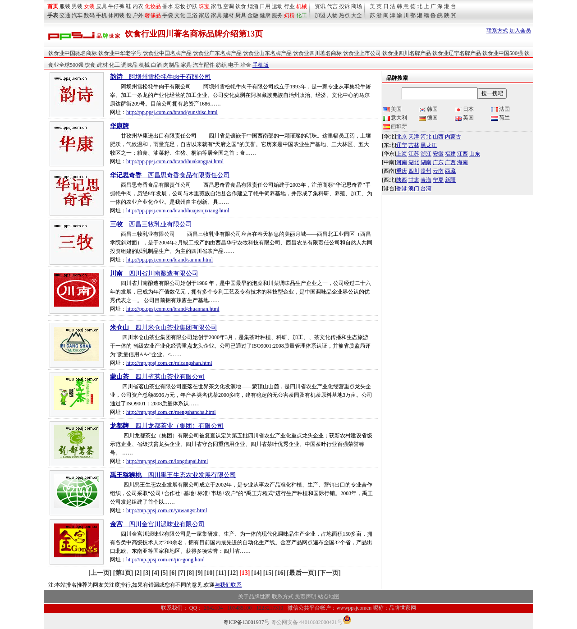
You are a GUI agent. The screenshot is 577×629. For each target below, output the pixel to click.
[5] (164, 572)
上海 (401, 154)
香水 (167, 6)
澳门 (413, 188)
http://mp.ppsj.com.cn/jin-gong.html (165, 559)
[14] (256, 572)
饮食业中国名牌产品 (167, 53)
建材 (228, 15)
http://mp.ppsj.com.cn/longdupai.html (167, 461)
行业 (289, 6)
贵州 (426, 171)
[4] (155, 572)
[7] (181, 572)
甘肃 (413, 180)
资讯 (320, 6)
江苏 (413, 154)
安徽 (438, 154)
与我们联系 (228, 585)
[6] (172, 572)
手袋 (167, 15)
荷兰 (500, 118)
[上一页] (100, 572)
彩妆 (179, 6)
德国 (428, 118)
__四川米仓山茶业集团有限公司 (163, 327)
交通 (65, 15)
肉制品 (171, 65)
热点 (344, 15)
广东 (438, 162)
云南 (438, 171)
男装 (77, 6)
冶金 (245, 65)
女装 (89, 6)
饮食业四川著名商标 (317, 53)
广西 (450, 162)
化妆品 (153, 6)
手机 (101, 15)
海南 (462, 162)
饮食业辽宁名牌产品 (456, 53)
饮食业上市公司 (362, 53)
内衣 (138, 6)
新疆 (450, 180)
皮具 (101, 6)
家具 (216, 15)
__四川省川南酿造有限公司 (154, 273)
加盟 (320, 15)
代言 (332, 6)
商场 (356, 6)
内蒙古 (453, 136)
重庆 (401, 171)
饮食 (240, 6)
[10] (209, 572)
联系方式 (497, 31)
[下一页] (329, 572)
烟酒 (252, 6)
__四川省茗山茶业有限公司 (157, 376)
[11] (221, 572)
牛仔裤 (116, 6)
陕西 (401, 180)
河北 (426, 136)
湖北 (413, 162)
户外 (138, 15)
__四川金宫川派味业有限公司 (157, 524)
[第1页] (123, 572)
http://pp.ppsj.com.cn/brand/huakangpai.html (175, 161)
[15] (268, 572)
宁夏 (438, 180)
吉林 (413, 145)
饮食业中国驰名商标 (72, 53)
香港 (401, 188)
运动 (277, 6)
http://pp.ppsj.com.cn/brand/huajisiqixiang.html (177, 210)
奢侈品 (153, 15)
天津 (413, 136)
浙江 (426, 154)
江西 (462, 154)
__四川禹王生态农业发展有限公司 (173, 475)
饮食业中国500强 (502, 53)
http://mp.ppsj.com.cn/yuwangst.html (166, 510)
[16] (280, 572)
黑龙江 (429, 145)
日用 (265, 6)
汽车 (77, 15)
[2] (138, 572)
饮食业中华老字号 (120, 53)
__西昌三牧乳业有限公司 (151, 224)
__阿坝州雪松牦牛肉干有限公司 (160, 76)
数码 (89, 15)
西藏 (450, 171)
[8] (190, 572)
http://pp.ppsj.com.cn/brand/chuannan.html (173, 309)
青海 (426, 180)
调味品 (129, 65)
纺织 (221, 65)
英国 (464, 118)
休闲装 (116, 15)
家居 (204, 15)
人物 (332, 15)
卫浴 (192, 15)
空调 (228, 6)
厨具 (240, 15)
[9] (198, 572)
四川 (413, 171)
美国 (392, 109)
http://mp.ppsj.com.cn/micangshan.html (169, 363)
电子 (233, 65)
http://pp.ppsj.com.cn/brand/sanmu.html (169, 260)
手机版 (260, 65)
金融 (252, 15)
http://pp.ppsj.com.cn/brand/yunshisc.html (172, 112)
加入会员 (520, 31)
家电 (216, 6)
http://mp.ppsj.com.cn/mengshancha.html (171, 412)
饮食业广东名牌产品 (217, 53)
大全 (356, 15)
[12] (233, 572)
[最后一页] (301, 572)
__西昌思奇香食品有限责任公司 (170, 175)
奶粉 (289, 15)
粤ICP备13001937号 (246, 622)
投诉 (344, 6)
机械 (301, 6)
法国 (500, 109)
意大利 (395, 118)
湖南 (426, 162)
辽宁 (401, 145)
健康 (265, 15)
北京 (401, 136)
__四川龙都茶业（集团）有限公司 (167, 425)
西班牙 (395, 126)
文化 (179, 15)
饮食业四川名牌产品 (406, 53)
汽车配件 (204, 65)
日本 (464, 109)
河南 (401, 162)
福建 (450, 154)
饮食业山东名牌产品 (267, 53)
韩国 (428, 109)
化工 (114, 65)
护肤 (192, 6)
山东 (474, 154)
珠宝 (204, 6)
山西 (438, 136)
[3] (147, 572)
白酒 (156, 65)
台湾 (426, 188)
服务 (277, 15)
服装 (65, 6)
